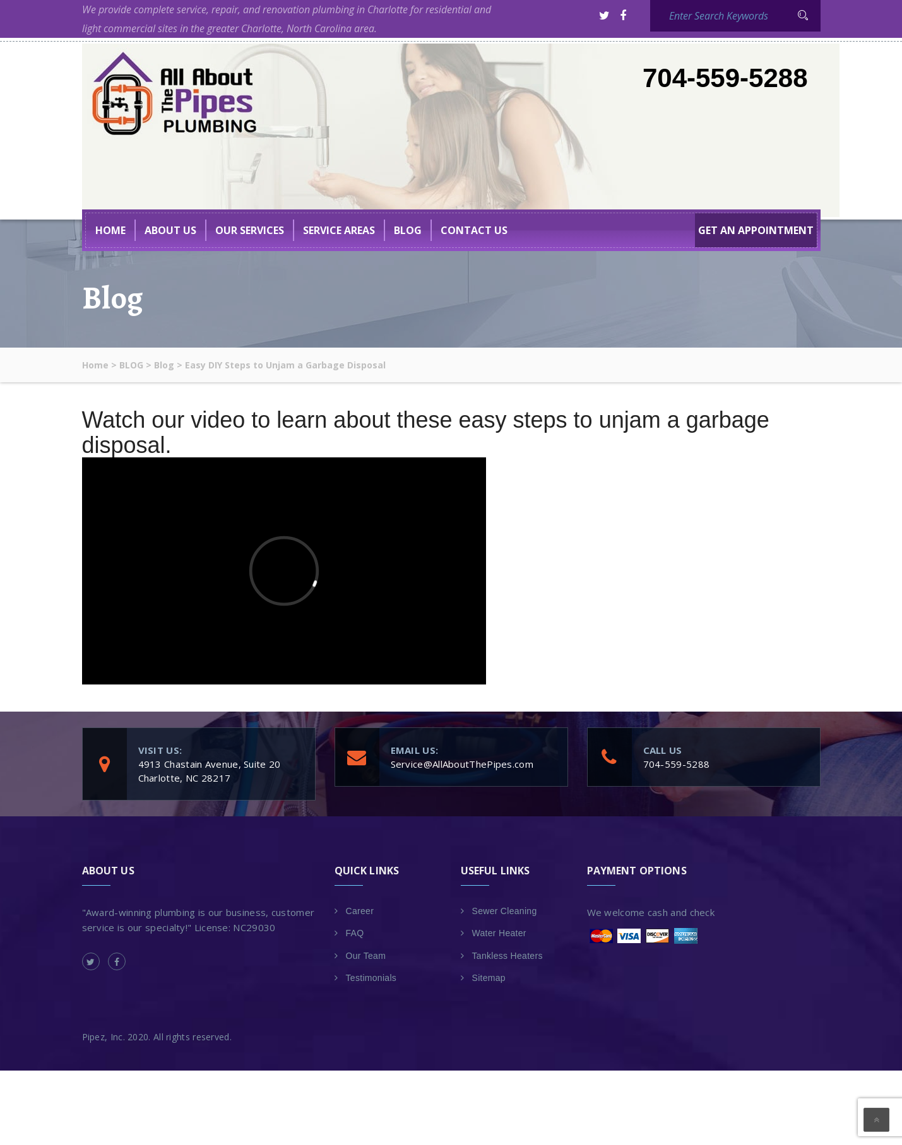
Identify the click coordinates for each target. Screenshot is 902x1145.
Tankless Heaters (507, 956)
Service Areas (339, 230)
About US (170, 230)
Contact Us (474, 230)
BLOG (408, 230)
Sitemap (489, 978)
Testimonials (371, 978)
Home (110, 230)
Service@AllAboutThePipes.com (462, 764)
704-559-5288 (725, 78)
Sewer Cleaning (504, 911)
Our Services (249, 230)
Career (360, 911)
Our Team (366, 956)
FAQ (355, 933)
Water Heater (499, 933)
